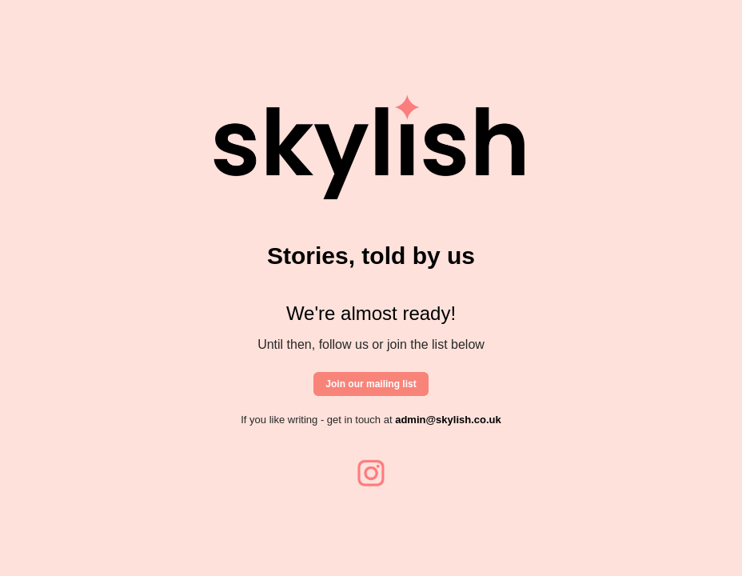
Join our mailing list (370, 384)
